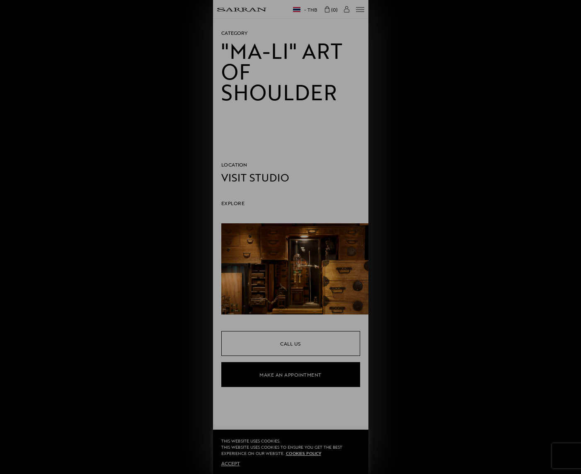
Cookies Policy (303, 453)
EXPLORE (233, 203)
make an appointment (290, 374)
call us (290, 343)
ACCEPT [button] (230, 463)
